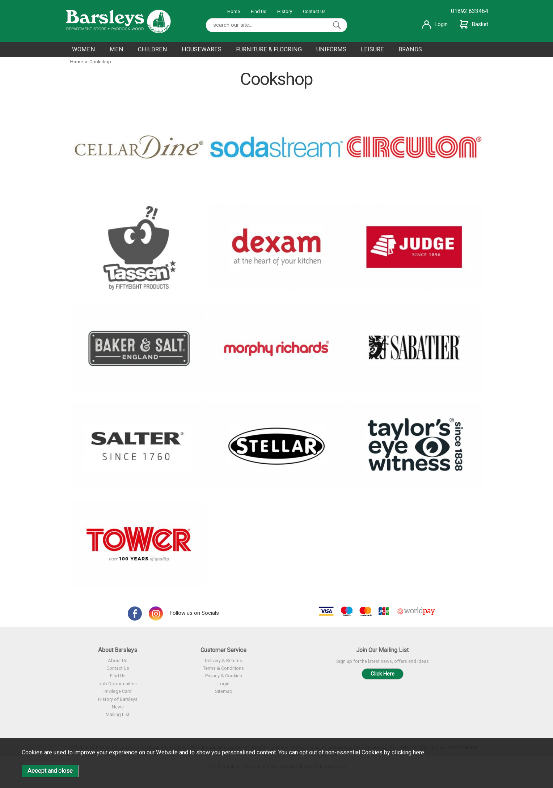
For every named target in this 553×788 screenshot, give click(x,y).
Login (435, 24)
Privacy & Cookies (223, 675)
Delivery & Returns (223, 660)
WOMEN (83, 49)
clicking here (408, 752)
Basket (474, 24)
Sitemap (223, 691)
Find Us (258, 11)
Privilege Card (118, 691)
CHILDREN (152, 49)
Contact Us (314, 11)
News (118, 707)
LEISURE (372, 49)
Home (233, 11)
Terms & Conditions (223, 668)
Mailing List (118, 714)
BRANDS (410, 49)
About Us (117, 660)
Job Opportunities (118, 683)
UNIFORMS (331, 49)
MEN (116, 49)
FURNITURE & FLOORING (269, 49)
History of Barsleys (118, 699)
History (284, 11)
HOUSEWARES (201, 49)
